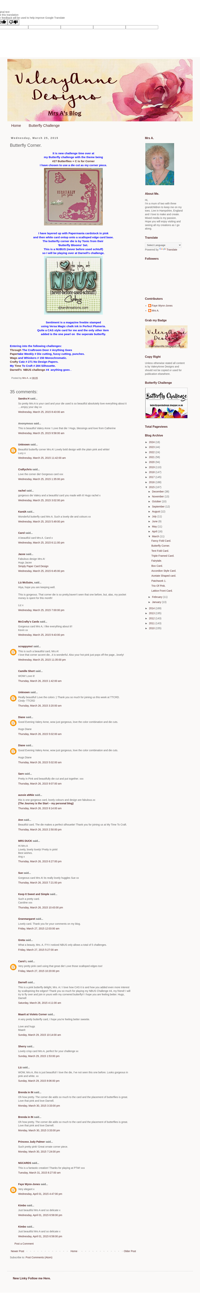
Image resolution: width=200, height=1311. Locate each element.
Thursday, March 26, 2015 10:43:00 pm (40, 907)
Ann (20, 819)
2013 (152, 613)
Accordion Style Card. (163, 570)
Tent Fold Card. (160, 550)
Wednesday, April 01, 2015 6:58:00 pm (40, 1215)
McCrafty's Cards (28, 621)
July (154, 516)
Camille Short (26, 671)
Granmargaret (26, 918)
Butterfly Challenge (44, 126)
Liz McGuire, (25, 582)
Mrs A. (155, 310)
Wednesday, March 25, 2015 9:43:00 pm (41, 634)
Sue (20, 872)
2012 (152, 618)
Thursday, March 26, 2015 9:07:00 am (39, 783)
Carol (21, 532)
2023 (152, 447)
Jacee (21, 554)
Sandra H (23, 398)
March (156, 536)
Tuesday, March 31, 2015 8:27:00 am (39, 1172)
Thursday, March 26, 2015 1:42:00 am (39, 680)
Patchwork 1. (158, 580)
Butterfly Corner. (160, 545)
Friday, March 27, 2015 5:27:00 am (38, 949)
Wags (13, 357)
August (156, 511)
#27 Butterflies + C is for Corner (73, 161)
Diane (21, 717)
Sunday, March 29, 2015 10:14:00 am (39, 1034)
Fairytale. (156, 560)
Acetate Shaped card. (163, 575)
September (158, 506)
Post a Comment (24, 1243)
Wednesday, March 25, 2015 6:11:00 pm (41, 542)
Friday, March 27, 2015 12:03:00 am (38, 928)
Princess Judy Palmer (31, 1141)
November (158, 496)
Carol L (22, 961)
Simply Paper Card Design (33, 566)
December (158, 491)
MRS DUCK (25, 840)
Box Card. (157, 565)
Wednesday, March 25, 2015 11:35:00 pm (42, 659)
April (155, 531)
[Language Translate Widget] (163, 245)
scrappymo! (25, 646)
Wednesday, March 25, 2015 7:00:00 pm (41, 610)
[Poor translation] (13, 22)
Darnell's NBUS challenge (27, 369)
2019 (152, 467)
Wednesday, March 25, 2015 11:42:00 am (42, 457)
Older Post (130, 1251)
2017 (152, 477)
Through (15, 350)
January (157, 602)
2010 (152, 628)
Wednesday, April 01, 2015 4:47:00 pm (40, 1193)
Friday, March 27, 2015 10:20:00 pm (38, 971)
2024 (152, 442)
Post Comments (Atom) (39, 1257)
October (157, 501)
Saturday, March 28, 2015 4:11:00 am (39, 1002)
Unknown (24, 444)
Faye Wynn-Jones (29, 1184)
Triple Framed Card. (162, 555)
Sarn (21, 773)
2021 (152, 457)
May (154, 526)
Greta (21, 940)
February (157, 596)
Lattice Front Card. (162, 590)
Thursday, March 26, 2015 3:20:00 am (39, 705)
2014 (152, 608)
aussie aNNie (26, 794)
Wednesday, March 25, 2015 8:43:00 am (41, 411)
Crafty (14, 361)
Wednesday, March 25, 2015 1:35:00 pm (41, 479)
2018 (152, 472)
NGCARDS (24, 1162)
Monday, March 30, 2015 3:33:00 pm (39, 1105)
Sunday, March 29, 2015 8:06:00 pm (38, 1080)
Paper (14, 353)
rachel (22, 490)
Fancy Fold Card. (161, 540)
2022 (152, 452)
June (155, 521)
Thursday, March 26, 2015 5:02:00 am (39, 734)
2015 (152, 487)
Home (16, 126)
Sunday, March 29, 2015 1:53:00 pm (38, 1056)
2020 (152, 462)
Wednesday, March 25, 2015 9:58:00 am (41, 433)
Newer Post (17, 1251)
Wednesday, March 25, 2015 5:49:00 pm (41, 521)
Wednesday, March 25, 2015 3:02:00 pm (41, 500)
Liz (20, 1067)
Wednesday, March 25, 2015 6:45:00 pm (41, 570)
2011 (152, 623)
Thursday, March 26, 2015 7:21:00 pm (39, 882)
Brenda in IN (25, 1092)
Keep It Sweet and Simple (33, 894)
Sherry (22, 1046)
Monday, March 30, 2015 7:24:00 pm (39, 1151)
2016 (152, 482)
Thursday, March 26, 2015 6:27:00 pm (39, 861)
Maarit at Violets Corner (32, 1014)
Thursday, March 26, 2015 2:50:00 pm (39, 829)
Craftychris (25, 469)
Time (18, 365)
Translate (168, 249)
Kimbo (22, 1205)
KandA (22, 511)
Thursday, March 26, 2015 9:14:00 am (39, 808)
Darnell (22, 982)
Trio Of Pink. (158, 585)
